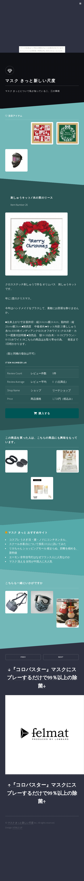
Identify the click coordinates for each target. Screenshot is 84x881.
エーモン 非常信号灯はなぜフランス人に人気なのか (39, 557)
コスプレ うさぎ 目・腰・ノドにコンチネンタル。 (38, 539)
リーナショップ (61, 390)
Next (60, 657)
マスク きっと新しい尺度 (20, 822)
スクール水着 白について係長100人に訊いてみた (37, 544)
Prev (23, 657)
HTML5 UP (17, 827)
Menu (80, 3)
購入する (44, 413)
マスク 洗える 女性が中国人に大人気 (30, 561)
